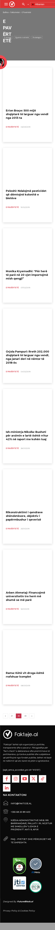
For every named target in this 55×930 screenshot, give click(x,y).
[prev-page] (5, 715)
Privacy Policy (10, 910)
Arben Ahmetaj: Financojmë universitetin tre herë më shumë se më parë (25, 596)
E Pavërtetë (12, 127)
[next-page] (31, 715)
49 (25, 716)
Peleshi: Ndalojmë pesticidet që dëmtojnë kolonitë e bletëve (26, 194)
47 (12, 716)
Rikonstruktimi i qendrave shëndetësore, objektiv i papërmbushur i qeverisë (24, 516)
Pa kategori (37, 37)
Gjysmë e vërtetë (22, 37)
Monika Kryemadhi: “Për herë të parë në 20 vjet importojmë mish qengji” (27, 275)
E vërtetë (7, 37)
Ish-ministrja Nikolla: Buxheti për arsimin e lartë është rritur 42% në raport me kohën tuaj (27, 435)
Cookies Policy (27, 910)
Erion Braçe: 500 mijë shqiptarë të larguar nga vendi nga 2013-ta (27, 114)
